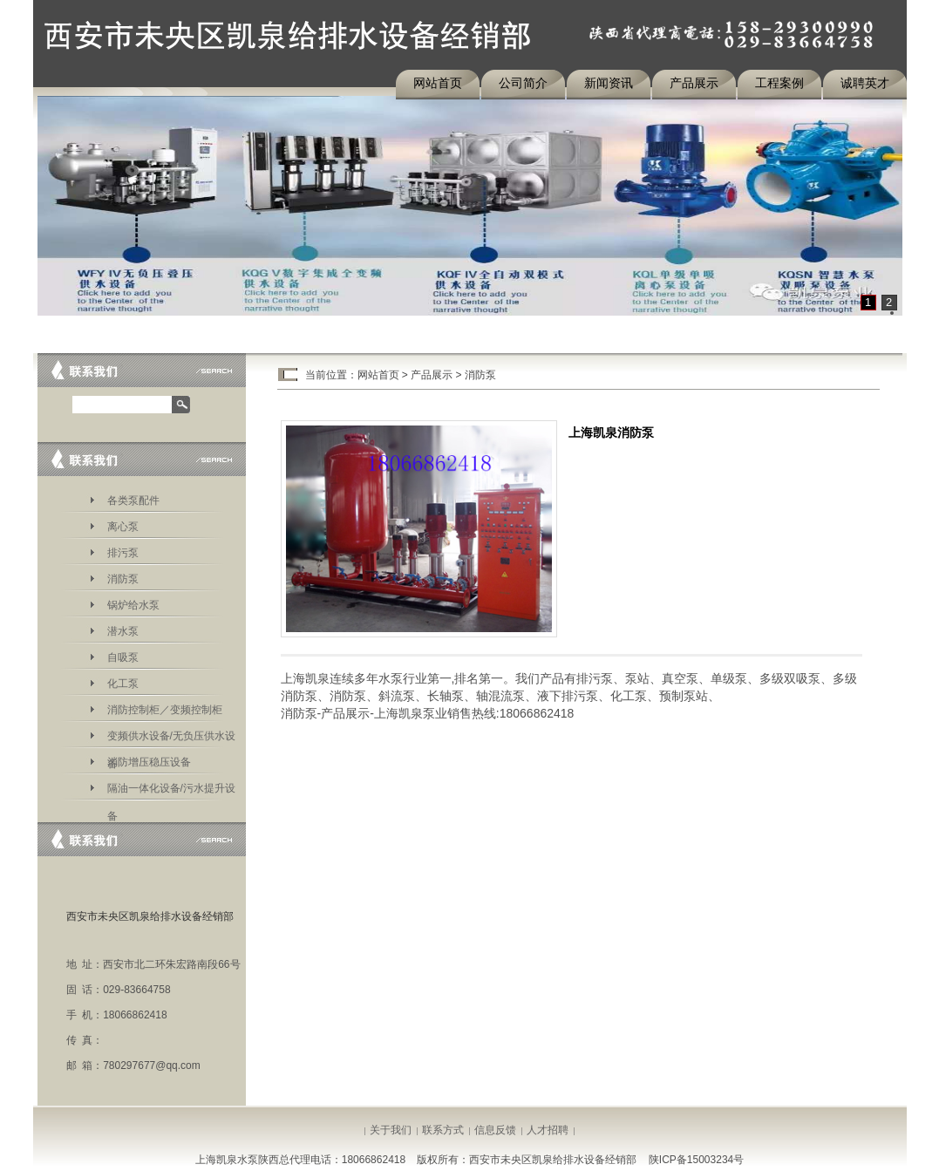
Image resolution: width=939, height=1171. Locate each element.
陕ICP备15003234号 (696, 1160)
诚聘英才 (864, 83)
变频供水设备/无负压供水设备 (171, 739)
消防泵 (123, 579)
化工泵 (123, 683)
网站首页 (437, 83)
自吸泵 (123, 657)
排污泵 (123, 553)
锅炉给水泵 (133, 605)
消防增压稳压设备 (149, 762)
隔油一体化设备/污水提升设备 (171, 791)
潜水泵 (123, 631)
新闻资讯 (608, 83)
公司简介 (523, 83)
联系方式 (443, 1130)
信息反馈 (495, 1130)
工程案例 (779, 83)
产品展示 (694, 83)
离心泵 (123, 527)
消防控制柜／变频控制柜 (164, 710)
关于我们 (391, 1130)
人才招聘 (547, 1130)
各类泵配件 (133, 500)
